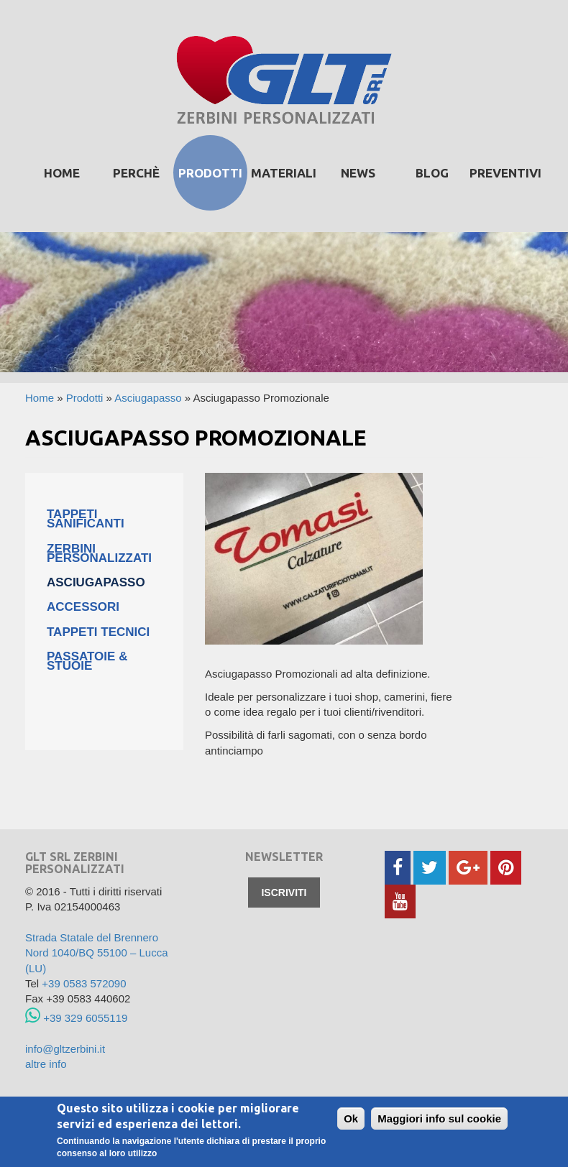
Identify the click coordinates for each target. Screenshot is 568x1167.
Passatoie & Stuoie (87, 661)
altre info (46, 1064)
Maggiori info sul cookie (439, 1119)
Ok (351, 1119)
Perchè (136, 173)
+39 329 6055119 (76, 1018)
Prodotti (85, 398)
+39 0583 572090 (84, 983)
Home (62, 173)
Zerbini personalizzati (99, 553)
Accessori (83, 607)
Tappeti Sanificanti (85, 518)
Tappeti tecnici (98, 632)
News (358, 173)
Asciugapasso (147, 398)
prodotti (210, 173)
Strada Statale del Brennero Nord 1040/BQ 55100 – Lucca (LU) (96, 952)
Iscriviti (283, 892)
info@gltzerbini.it (65, 1049)
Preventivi (505, 173)
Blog (432, 173)
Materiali (283, 173)
